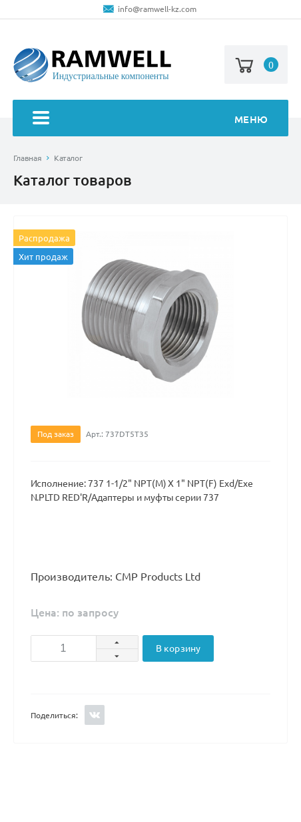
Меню (150, 119)
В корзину (178, 648)
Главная (27, 158)
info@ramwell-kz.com (157, 9)
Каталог (68, 158)
